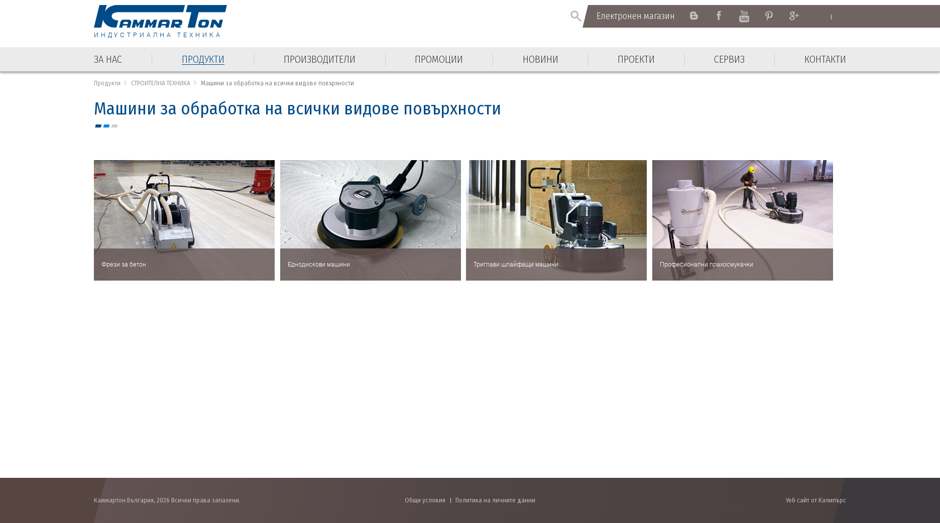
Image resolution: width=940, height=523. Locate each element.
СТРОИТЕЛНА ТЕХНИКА (160, 83)
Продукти (107, 83)
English (822, 17)
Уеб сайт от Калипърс (816, 500)
